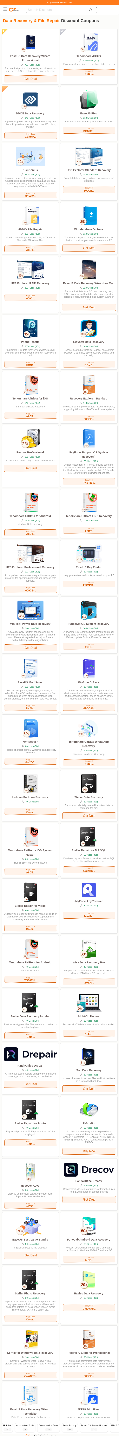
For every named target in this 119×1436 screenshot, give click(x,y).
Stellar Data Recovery (88, 797)
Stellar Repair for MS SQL (89, 850)
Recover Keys (30, 1185)
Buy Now (89, 1151)
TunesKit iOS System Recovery (88, 623)
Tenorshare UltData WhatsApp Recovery (89, 744)
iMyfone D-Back (88, 682)
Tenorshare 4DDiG (88, 56)
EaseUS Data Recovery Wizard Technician (30, 1411)
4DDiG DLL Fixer (89, 1409)
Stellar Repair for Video (30, 905)
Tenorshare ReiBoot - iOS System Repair (30, 852)
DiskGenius (30, 170)
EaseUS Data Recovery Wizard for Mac (88, 283)
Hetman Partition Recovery (30, 797)
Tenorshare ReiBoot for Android (30, 962)
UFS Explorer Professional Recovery (30, 567)
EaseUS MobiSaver (30, 682)
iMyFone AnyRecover (89, 901)
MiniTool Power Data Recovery (30, 623)
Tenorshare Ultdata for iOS (30, 398)
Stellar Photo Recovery (30, 1293)
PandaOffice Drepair (30, 1065)
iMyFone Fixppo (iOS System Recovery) (88, 454)
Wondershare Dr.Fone (88, 229)
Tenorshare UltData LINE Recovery (89, 516)
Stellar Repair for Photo (30, 1123)
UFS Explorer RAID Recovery (30, 283)
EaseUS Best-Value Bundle (30, 1239)
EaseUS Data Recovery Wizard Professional (30, 58)
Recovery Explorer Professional (89, 1352)
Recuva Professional (30, 452)
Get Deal (30, 78)
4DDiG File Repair (30, 229)
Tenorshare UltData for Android (30, 516)
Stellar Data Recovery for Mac (30, 1016)
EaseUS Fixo (88, 113)
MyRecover (30, 741)
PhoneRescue (30, 341)
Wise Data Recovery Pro (89, 962)
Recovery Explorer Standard (89, 398)
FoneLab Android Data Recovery (88, 1239)
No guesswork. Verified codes (59, 2)
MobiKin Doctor (88, 1016)
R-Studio (89, 1123)
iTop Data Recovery (89, 1070)
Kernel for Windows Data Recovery (30, 1352)
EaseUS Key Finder (89, 567)
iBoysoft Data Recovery (88, 341)
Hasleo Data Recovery (88, 1293)
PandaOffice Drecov (88, 1181)
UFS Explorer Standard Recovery (89, 170)
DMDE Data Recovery (30, 113)
